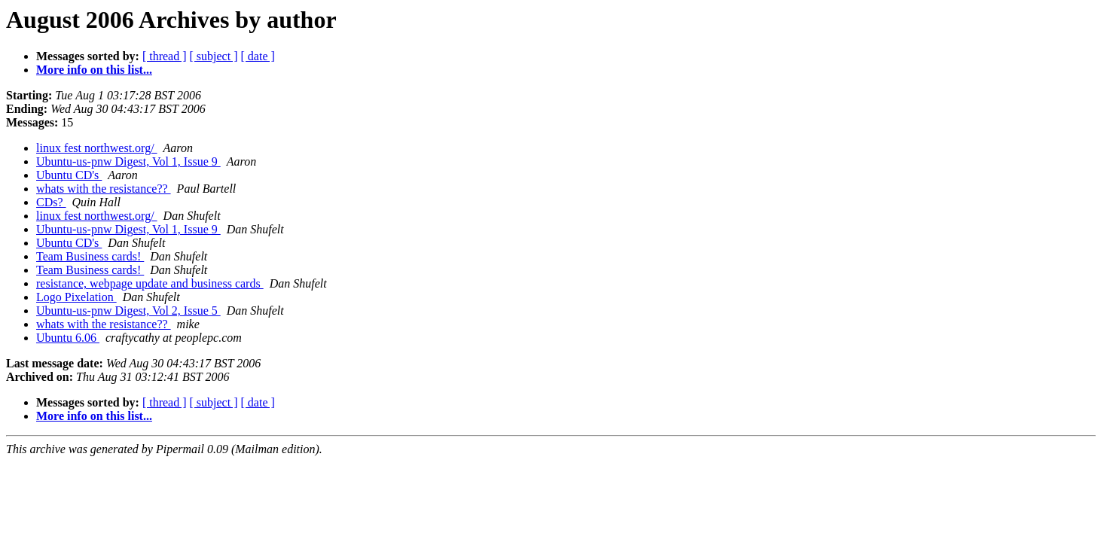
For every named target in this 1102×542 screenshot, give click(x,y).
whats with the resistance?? (103, 188)
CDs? (51, 202)
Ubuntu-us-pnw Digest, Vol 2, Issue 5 (128, 310)
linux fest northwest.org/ (96, 148)
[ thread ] (164, 56)
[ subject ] (214, 56)
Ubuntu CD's (69, 175)
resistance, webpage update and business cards (150, 283)
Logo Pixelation (76, 297)
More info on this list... (94, 69)
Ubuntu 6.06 (67, 337)
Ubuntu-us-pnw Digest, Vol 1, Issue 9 (128, 161)
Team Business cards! (90, 256)
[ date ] (258, 56)
